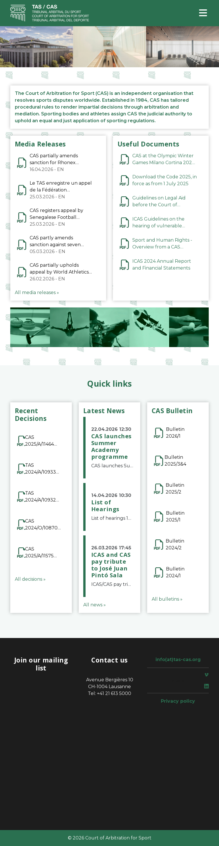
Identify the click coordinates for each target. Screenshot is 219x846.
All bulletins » (167, 599)
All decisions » (30, 579)
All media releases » (37, 292)
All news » (94, 605)
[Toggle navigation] (203, 13)
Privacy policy (178, 701)
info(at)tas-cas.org (178, 659)
